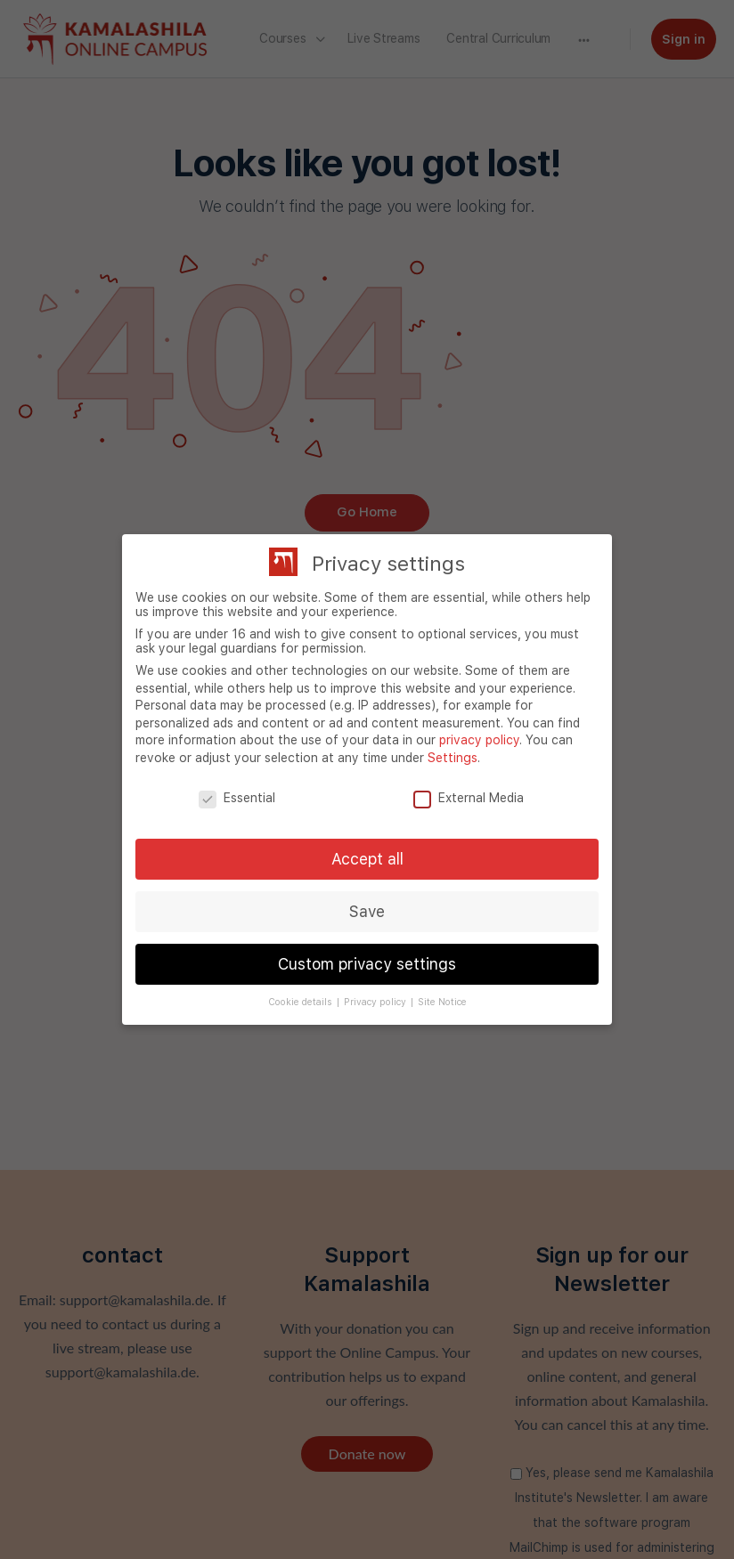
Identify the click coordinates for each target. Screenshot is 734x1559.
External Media (468, 798)
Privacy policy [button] (376, 1002)
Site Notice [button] (442, 1002)
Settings (452, 758)
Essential (237, 798)
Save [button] (367, 911)
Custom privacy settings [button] (367, 963)
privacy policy (479, 740)
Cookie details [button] (301, 1002)
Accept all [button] (367, 858)
